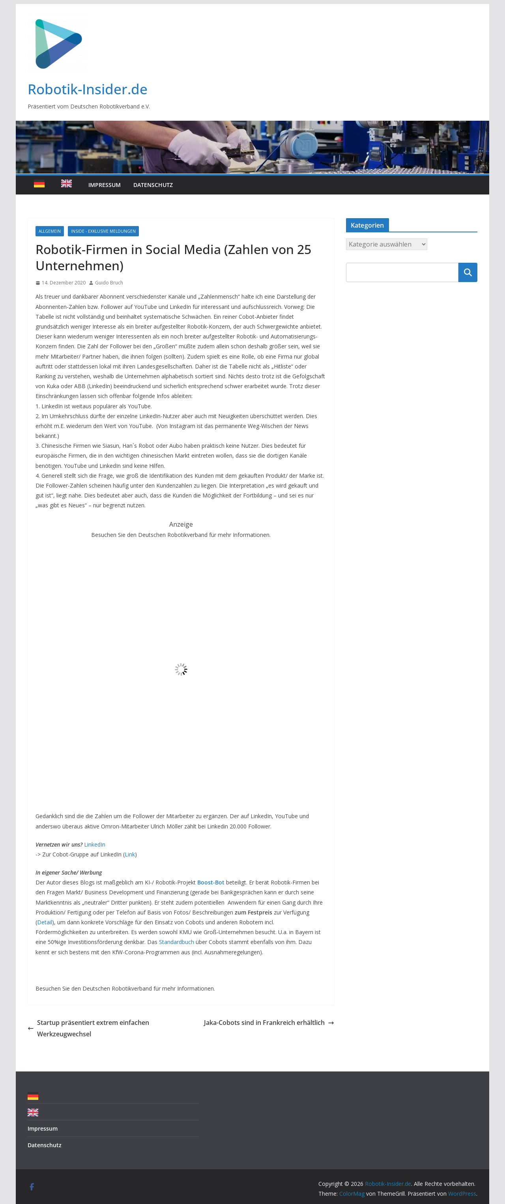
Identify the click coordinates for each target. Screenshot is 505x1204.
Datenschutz (153, 185)
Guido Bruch (109, 282)
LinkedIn (94, 844)
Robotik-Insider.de (88, 89)
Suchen (467, 272)
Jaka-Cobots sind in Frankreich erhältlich (269, 1022)
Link (130, 854)
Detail (44, 922)
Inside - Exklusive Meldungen (103, 231)
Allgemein (50, 231)
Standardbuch (176, 942)
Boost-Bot (210, 882)
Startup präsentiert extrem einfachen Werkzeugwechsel (88, 1028)
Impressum (104, 185)
